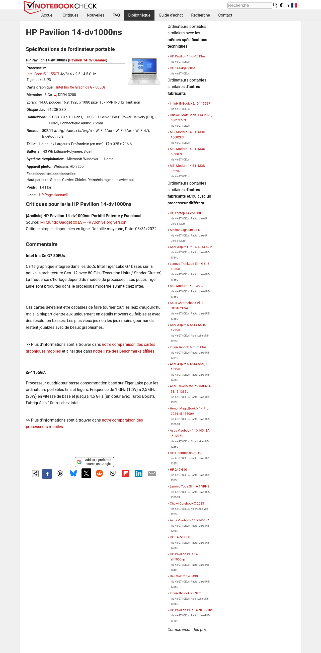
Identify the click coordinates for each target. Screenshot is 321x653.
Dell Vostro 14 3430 (184, 576)
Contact (225, 15)
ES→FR (84, 222)
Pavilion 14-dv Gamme (87, 60)
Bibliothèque (139, 15)
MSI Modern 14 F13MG (186, 286)
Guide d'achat (171, 15)
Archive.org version (109, 222)
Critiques (71, 15)
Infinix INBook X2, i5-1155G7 (190, 103)
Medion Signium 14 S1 (186, 230)
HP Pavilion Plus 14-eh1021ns (191, 610)
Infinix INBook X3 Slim (185, 593)
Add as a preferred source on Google (94, 462)
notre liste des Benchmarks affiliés (123, 351)
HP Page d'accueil (53, 195)
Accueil (47, 15)
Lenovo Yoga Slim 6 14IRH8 (189, 486)
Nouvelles (95, 15)
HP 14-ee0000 (180, 537)
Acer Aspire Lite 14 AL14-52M (191, 247)
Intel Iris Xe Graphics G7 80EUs (81, 87)
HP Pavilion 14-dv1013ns (187, 56)
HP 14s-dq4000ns (182, 68)
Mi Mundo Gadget (56, 222)
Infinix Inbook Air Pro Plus (188, 347)
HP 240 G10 (178, 469)
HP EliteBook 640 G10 (185, 453)
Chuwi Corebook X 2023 (187, 503)
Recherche (200, 15)
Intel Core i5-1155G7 (43, 74)
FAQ (116, 15)
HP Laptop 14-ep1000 (185, 213)
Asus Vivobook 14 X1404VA (189, 520)
